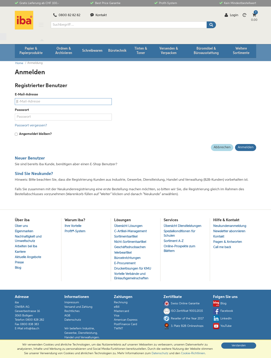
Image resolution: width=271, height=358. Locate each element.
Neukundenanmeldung (229, 225)
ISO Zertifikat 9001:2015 (183, 311)
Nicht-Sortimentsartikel (130, 241)
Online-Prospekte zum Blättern (179, 249)
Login (231, 15)
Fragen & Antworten (227, 241)
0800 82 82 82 (66, 15)
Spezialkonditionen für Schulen (179, 233)
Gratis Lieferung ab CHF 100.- (37, 2)
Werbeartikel (122, 252)
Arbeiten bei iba (26, 246)
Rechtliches (72, 311)
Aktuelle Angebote (28, 257)
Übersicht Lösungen (128, 225)
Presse (19, 262)
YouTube (222, 326)
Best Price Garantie (105, 2)
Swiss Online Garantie (181, 304)
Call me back (222, 247)
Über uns (21, 225)
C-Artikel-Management (130, 231)
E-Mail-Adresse (26, 94)
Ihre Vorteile (73, 225)
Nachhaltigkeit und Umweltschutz (28, 239)
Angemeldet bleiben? (33, 133)
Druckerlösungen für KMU (132, 269)
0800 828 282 (34, 320)
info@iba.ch (31, 328)
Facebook (223, 311)
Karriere (20, 251)
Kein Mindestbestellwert (237, 2)
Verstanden (239, 345)
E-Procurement (125, 263)
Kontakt (98, 15)
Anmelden (245, 147)
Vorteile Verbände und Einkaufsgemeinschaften (131, 276)
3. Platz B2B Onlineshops (183, 326)
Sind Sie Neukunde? (34, 173)
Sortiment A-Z (173, 241)
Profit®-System (75, 231)
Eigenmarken (24, 231)
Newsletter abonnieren (229, 231)
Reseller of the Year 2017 (183, 319)
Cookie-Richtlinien (193, 353)
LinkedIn (222, 319)
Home (19, 63)
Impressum (71, 302)
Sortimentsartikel (125, 236)
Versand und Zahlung (78, 307)
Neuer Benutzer (30, 158)
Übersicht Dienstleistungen (182, 225)
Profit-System (165, 2)
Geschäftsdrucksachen (130, 247)
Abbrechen (222, 147)
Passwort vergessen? (31, 125)
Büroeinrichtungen (127, 258)
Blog (18, 268)
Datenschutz (72, 320)
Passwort (22, 109)
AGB (67, 316)
